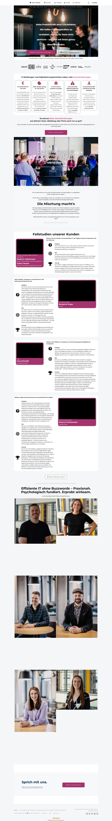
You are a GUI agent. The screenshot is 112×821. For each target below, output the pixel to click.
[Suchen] (88, 3)
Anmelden (94, 2)
